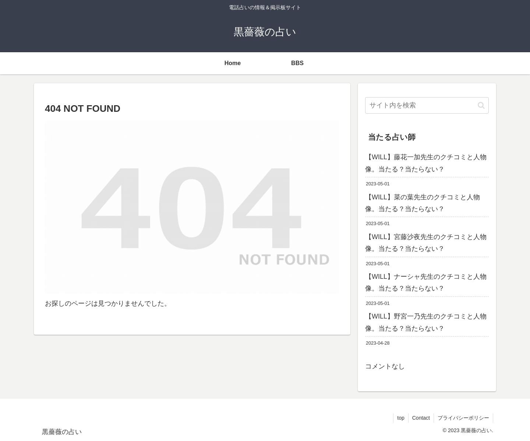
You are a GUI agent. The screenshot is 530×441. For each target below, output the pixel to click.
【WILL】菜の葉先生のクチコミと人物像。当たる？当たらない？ (422, 203)
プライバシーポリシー (463, 418)
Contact (421, 418)
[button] (481, 105)
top (400, 418)
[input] (427, 105)
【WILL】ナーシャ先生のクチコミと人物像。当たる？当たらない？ (426, 282)
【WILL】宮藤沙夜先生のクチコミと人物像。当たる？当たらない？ (426, 242)
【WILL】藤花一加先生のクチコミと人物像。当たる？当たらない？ (426, 163)
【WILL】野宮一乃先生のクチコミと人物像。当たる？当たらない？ (426, 322)
